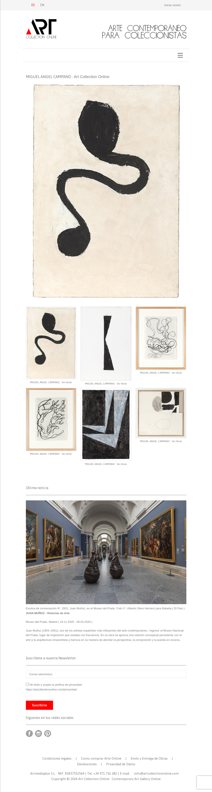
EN (42, 5)
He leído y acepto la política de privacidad (55, 684)
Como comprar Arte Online (101, 758)
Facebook (29, 733)
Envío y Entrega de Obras (149, 758)
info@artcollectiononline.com (156, 773)
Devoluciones (87, 764)
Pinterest (47, 733)
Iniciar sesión (172, 5)
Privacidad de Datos (120, 764)
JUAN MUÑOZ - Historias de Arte (48, 613)
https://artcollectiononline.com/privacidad (52, 689)
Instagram (38, 733)
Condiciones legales (57, 758)
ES (33, 5)
